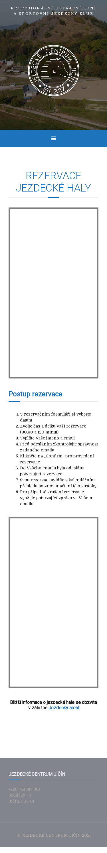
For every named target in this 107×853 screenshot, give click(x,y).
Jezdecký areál (64, 708)
